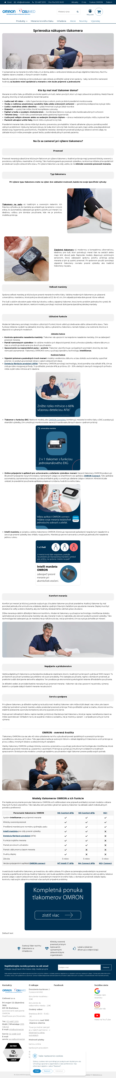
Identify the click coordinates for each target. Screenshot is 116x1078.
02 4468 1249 (15, 1034)
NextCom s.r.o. (97, 1075)
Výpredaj (95, 21)
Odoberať (106, 967)
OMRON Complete (57, 420)
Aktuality (74, 2)
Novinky (83, 21)
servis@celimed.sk (17, 1039)
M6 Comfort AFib (65, 813)
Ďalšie (109, 2)
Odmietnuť (59, 1071)
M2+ (105, 813)
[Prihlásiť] (90, 12)
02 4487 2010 (40, 2)
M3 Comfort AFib (86, 813)
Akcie (73, 21)
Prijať (37, 1071)
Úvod (9, 2)
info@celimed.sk (23, 2)
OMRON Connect (92, 476)
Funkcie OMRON (96, 2)
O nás (84, 2)
